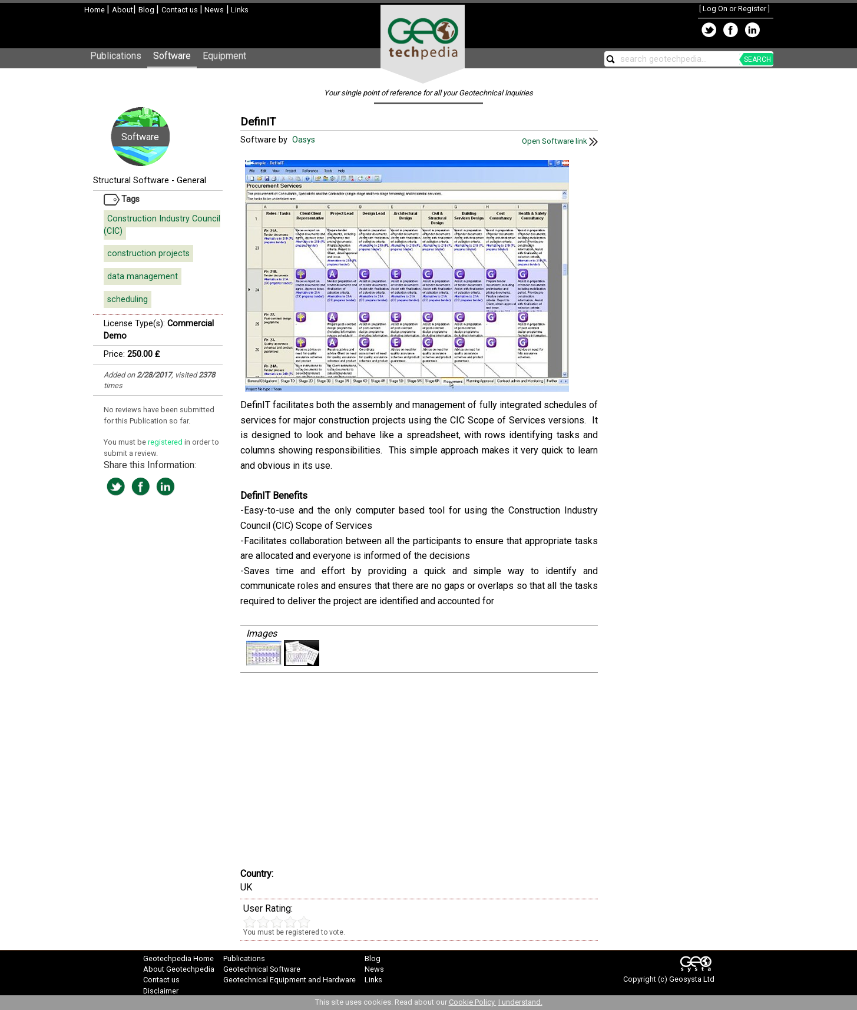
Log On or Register (734, 8)
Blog (147, 9)
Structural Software (131, 180)
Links (239, 9)
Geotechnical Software (261, 969)
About (122, 9)
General (191, 180)
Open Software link (560, 141)
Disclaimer (160, 990)
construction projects (148, 254)
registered (166, 442)
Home (95, 9)
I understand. (520, 1002)
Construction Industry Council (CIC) (162, 225)
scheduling (127, 299)
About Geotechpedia (178, 969)
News (213, 9)
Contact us (180, 9)
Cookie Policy (473, 1002)
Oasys (304, 140)
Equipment (224, 55)
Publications (115, 55)
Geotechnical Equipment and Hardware (289, 979)
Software (172, 55)
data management (142, 276)
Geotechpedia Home (178, 958)
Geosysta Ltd (691, 979)
